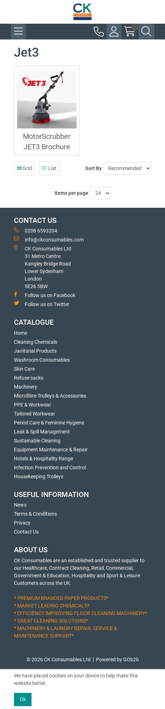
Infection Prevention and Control (50, 467)
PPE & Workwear (32, 405)
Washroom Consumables (42, 360)
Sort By (93, 168)
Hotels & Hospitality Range (43, 458)
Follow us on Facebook (45, 295)
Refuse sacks (28, 378)
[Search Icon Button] (146, 31)
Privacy (22, 523)
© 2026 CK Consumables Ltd (58, 659)
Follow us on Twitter (41, 304)
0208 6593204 (35, 230)
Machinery (25, 387)
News (20, 505)
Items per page (71, 193)
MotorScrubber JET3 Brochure (47, 141)
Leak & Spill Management (42, 432)
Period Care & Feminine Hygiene (49, 423)
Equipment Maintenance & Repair (51, 449)
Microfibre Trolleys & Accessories (50, 396)
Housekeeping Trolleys (38, 476)
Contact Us (26, 532)
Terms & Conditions (35, 514)
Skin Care (24, 369)
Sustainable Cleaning (37, 440)
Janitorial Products (35, 351)
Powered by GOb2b (117, 659)
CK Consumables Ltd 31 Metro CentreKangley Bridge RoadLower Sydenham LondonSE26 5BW (42, 267)
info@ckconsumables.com (49, 239)
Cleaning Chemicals (35, 342)
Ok (23, 699)
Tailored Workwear (34, 414)
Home (20, 333)
